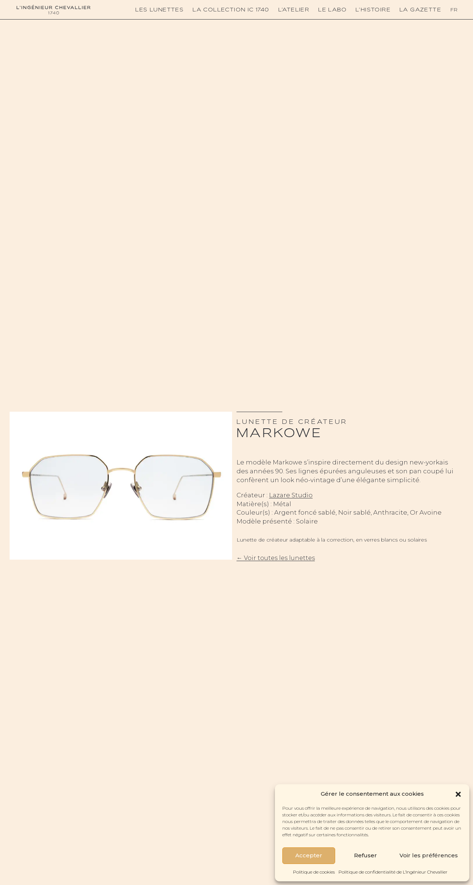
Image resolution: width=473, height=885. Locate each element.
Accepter (308, 855)
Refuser (365, 855)
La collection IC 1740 (231, 10)
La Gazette (420, 10)
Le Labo (332, 10)
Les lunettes (159, 10)
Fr (453, 9)
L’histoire (373, 10)
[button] (458, 793)
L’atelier (294, 10)
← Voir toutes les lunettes (275, 557)
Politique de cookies (314, 872)
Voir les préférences (428, 855)
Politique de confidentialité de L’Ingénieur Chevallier (393, 872)
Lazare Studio (291, 495)
